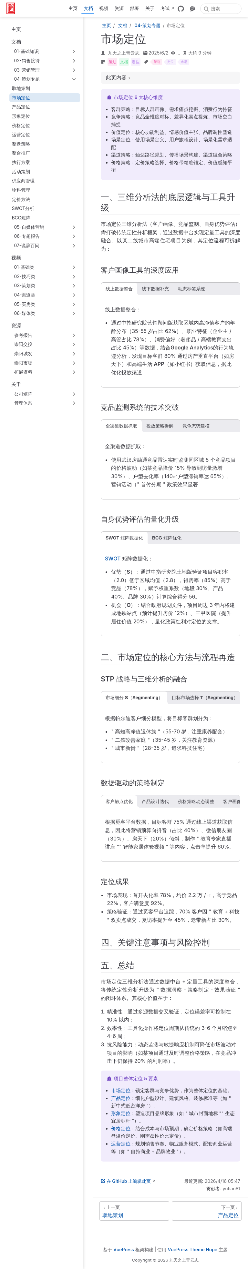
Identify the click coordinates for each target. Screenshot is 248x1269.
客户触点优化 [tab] (119, 801)
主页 (73, 8)
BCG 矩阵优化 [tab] (166, 537)
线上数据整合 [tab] (119, 288)
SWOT (112, 558)
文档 (88, 8)
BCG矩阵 (21, 217)
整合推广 (21, 153)
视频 (103, 8)
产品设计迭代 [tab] (155, 801)
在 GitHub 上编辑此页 (126, 1181)
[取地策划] (134, 1211)
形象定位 (21, 116)
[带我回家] (12, 8)
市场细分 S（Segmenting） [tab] (134, 697)
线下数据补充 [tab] (155, 288)
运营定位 (21, 134)
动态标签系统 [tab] (191, 288)
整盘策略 (21, 143)
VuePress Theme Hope (192, 1249)
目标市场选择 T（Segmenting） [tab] (205, 697)
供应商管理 (23, 180)
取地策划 (21, 88)
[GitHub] (181, 9)
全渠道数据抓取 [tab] (121, 425)
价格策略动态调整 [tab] (196, 801)
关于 (149, 8)
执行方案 (21, 162)
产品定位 (21, 106)
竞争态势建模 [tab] (196, 425)
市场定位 (21, 97)
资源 (119, 8)
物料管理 (21, 190)
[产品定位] (207, 1211)
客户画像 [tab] (232, 801)
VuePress (123, 1249)
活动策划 (21, 171)
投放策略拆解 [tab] (159, 425)
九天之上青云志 (124, 52)
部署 (134, 8)
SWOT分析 (23, 208)
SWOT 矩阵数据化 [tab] (124, 537)
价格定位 (21, 125)
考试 (165, 8)
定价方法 (21, 199)
